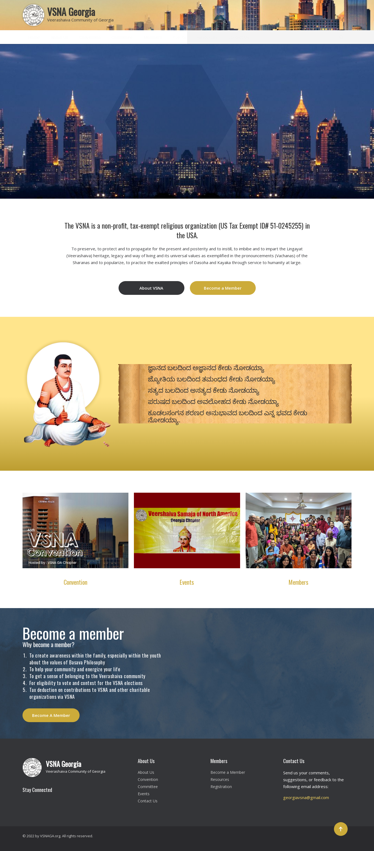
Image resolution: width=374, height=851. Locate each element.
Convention (89, 37)
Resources (207, 37)
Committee (122, 37)
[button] (332, 54)
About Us (59, 37)
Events (179, 37)
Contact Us (238, 37)
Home (34, 37)
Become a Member (222, 288)
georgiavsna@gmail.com (306, 797)
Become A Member (51, 715)
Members (153, 37)
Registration (221, 786)
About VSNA (151, 288)
